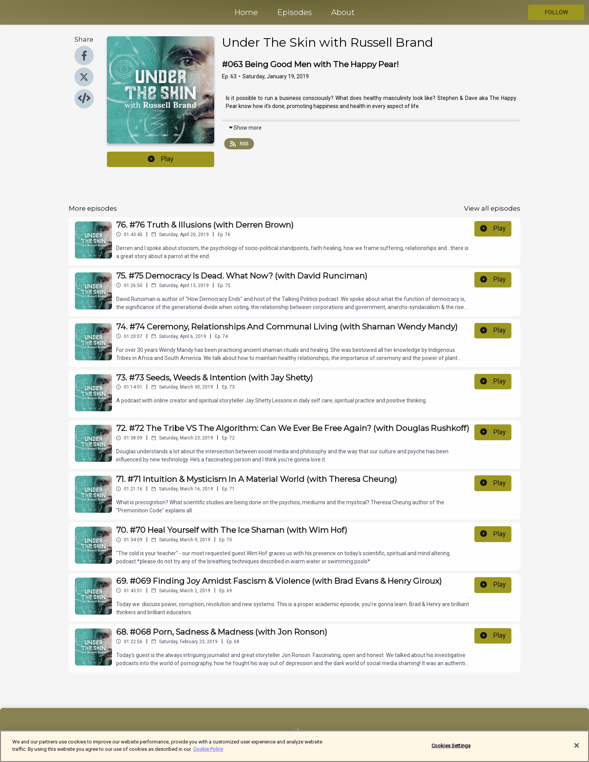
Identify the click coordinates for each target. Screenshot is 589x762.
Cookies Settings (451, 749)
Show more (245, 128)
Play (160, 159)
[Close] (576, 748)
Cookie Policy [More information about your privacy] (208, 753)
